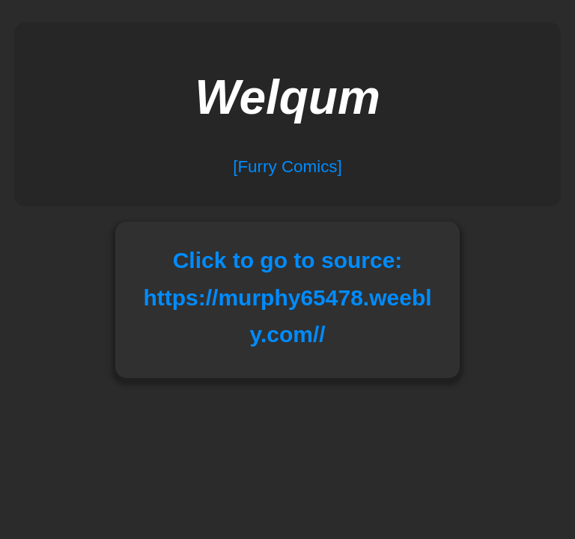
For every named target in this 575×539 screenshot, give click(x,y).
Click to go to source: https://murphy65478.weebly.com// (287, 297)
